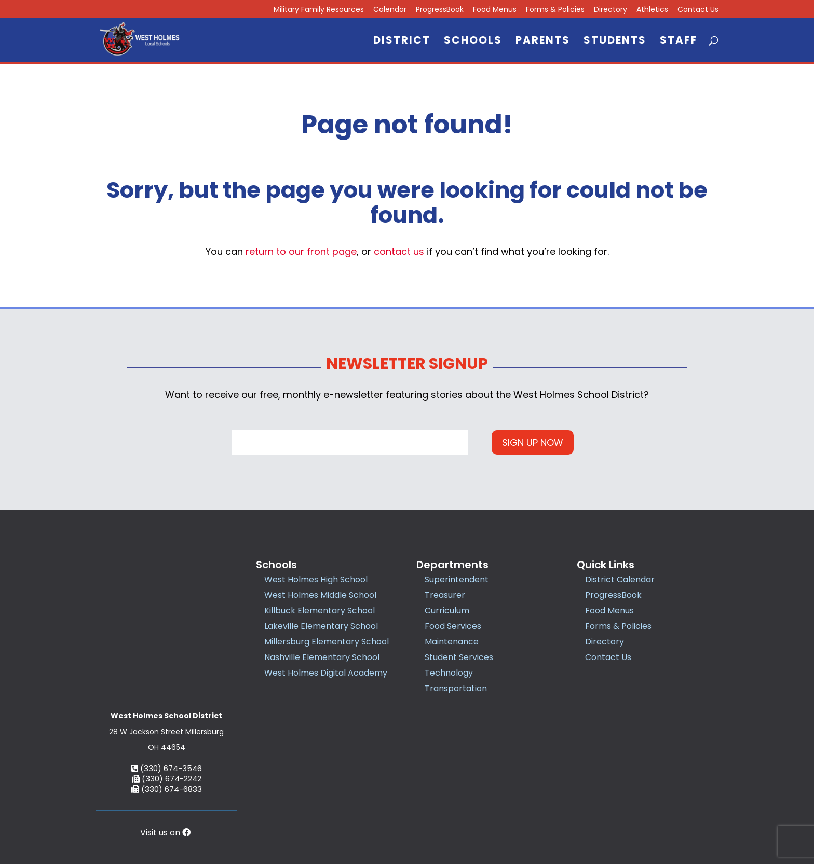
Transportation (456, 688)
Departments (452, 564)
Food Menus (495, 10)
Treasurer (445, 595)
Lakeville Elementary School (321, 626)
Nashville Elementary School (321, 657)
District (401, 41)
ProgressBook (440, 10)
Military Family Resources (319, 10)
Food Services (453, 626)
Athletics (652, 10)
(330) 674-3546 (166, 697)
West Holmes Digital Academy (325, 673)
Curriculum (447, 610)
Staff (679, 41)
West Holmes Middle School (320, 595)
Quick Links (605, 564)
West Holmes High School (316, 579)
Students (615, 41)
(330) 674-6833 (166, 718)
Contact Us (697, 10)
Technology (449, 673)
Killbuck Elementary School (319, 610)
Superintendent (457, 579)
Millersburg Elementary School (326, 642)
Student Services (459, 657)
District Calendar (620, 579)
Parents (542, 41)
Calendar (389, 10)
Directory (610, 10)
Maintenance (452, 642)
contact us (399, 251)
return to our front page (301, 251)
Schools (473, 41)
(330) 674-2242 (166, 708)
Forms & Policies (555, 10)
